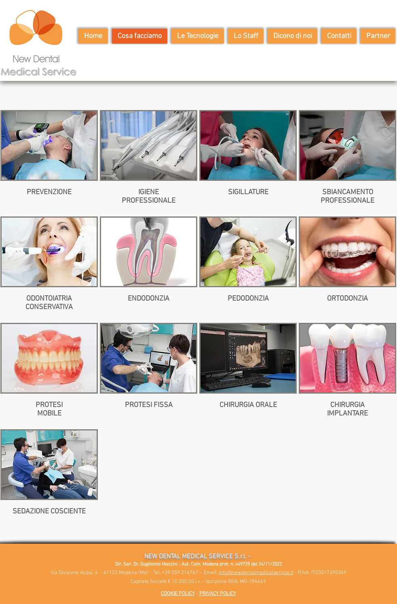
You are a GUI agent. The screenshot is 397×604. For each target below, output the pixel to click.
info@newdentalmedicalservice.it (256, 573)
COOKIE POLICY (178, 594)
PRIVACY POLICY (217, 594)
